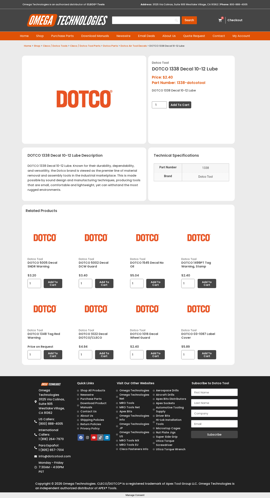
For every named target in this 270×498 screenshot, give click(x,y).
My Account (241, 36)
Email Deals (146, 36)
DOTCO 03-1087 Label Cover (198, 336)
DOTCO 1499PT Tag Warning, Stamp (196, 265)
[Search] (146, 20)
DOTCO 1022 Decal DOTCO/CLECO (93, 336)
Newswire (123, 36)
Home (24, 36)
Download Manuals (95, 36)
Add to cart (180, 105)
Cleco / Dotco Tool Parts (85, 45)
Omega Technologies (79, 484)
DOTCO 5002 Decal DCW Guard (93, 265)
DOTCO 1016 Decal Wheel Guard (144, 336)
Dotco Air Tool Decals (134, 45)
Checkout (234, 20)
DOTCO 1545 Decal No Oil (147, 265)
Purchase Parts (62, 36)
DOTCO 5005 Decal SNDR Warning (42, 265)
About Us (169, 36)
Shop (40, 36)
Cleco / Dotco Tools (55, 45)
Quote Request (194, 36)
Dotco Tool (160, 63)
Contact (219, 36)
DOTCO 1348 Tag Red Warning (44, 336)
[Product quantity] (159, 104)
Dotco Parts (110, 45)
